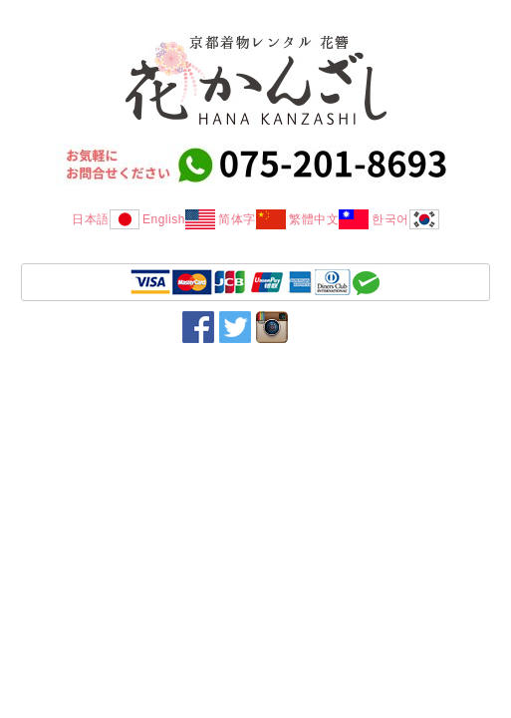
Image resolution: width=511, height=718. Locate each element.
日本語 (105, 219)
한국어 (405, 219)
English (178, 219)
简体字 (252, 219)
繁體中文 (329, 219)
